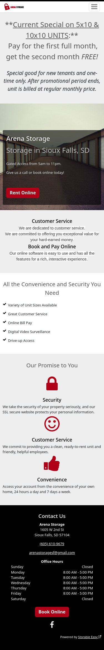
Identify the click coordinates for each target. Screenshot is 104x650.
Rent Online (23, 193)
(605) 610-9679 (52, 543)
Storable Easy (89, 637)
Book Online (52, 612)
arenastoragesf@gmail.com (52, 552)
